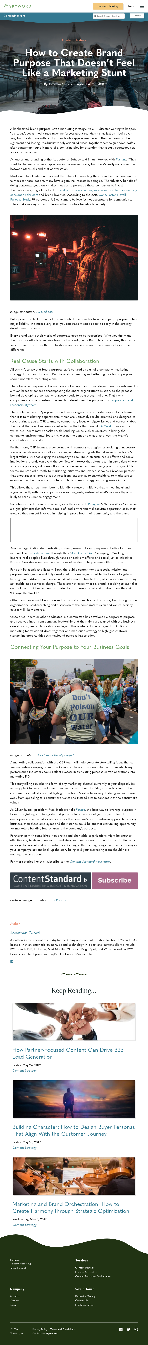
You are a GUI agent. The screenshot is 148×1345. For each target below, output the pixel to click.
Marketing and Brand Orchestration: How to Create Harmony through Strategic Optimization (70, 1207)
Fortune (121, 159)
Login (131, 6)
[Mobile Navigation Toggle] (142, 5)
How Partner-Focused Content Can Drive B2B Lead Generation (68, 1052)
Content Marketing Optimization (93, 1276)
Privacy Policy (39, 1329)
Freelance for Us (84, 1305)
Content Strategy (24, 1070)
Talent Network (18, 1268)
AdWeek (106, 426)
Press (13, 1305)
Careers (14, 1300)
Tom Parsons (58, 900)
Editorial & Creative (86, 1272)
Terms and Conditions (62, 1329)
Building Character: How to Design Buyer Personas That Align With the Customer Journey (73, 1130)
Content (14, 15)
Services (81, 1260)
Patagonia (94, 503)
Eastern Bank (41, 552)
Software (14, 1259)
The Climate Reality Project (55, 755)
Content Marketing (20, 1263)
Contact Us (81, 1300)
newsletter (90, 861)
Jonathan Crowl (25, 932)
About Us (15, 1296)
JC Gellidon (44, 311)
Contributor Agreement (45, 1333)
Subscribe (137, 15)
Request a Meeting (108, 6)
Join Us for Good (83, 552)
